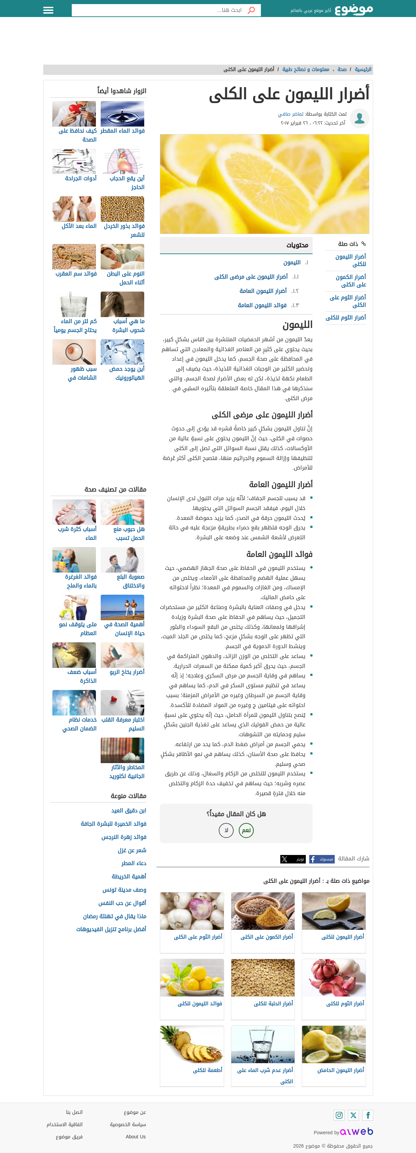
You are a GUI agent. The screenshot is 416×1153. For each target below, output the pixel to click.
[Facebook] (367, 1115)
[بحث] (251, 10)
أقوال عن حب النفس (122, 903)
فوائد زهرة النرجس (123, 837)
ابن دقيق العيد (128, 811)
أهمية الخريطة (129, 877)
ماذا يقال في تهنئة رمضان (114, 917)
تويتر (300, 859)
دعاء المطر (133, 864)
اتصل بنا (74, 1112)
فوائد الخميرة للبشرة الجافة (113, 824)
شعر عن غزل (132, 851)
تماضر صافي (290, 114)
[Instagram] (339, 1115)
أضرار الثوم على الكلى (348, 301)
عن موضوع (135, 1112)
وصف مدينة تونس (124, 890)
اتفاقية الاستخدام (65, 1124)
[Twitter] (353, 1115)
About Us (136, 1136)
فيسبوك (326, 859)
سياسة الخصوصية (128, 1124)
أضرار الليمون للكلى (350, 260)
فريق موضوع (69, 1136)
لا (226, 830)
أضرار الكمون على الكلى (351, 281)
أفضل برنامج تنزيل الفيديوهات (111, 930)
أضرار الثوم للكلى (346, 317)
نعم (246, 830)
